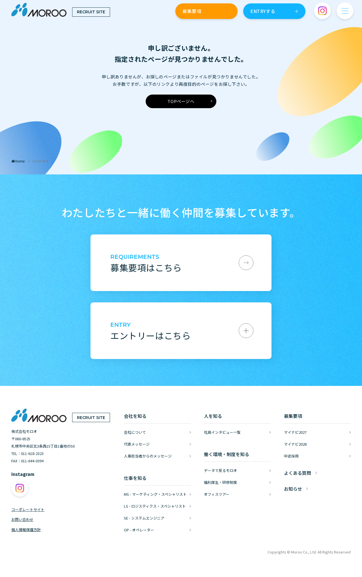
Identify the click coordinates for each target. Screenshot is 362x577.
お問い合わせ (22, 519)
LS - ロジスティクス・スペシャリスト (155, 506)
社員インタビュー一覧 (222, 432)
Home (18, 161)
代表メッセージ (137, 444)
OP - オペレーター (139, 530)
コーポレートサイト (27, 509)
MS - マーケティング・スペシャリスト (155, 494)
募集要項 (191, 11)
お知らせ (293, 488)
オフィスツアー (216, 494)
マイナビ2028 (295, 444)
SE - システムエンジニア (144, 518)
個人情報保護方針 (26, 529)
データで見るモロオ (220, 470)
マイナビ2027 (295, 432)
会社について (135, 432)
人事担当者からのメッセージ (148, 456)
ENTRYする (262, 11)
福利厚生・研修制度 (220, 482)
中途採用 (291, 456)
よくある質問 (297, 473)
